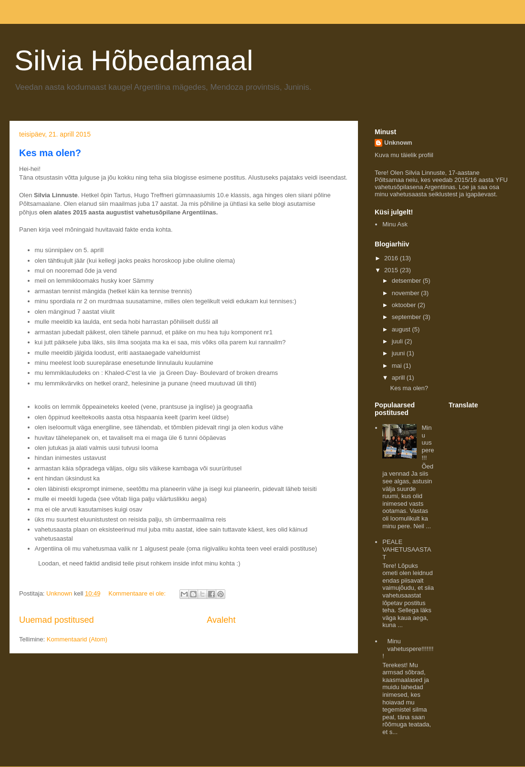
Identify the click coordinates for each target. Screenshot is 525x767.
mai (398, 365)
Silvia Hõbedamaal (133, 60)
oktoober (405, 305)
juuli (398, 341)
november (406, 293)
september (407, 316)
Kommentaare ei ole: (138, 593)
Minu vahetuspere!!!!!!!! (407, 649)
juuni (399, 353)
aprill (399, 377)
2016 (392, 258)
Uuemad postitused (56, 620)
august (402, 329)
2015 (392, 270)
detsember (407, 280)
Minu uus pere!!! (427, 442)
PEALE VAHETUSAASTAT (406, 549)
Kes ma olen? (50, 153)
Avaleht (221, 620)
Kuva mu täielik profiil (404, 155)
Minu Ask (395, 224)
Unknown (398, 142)
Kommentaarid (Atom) (77, 639)
